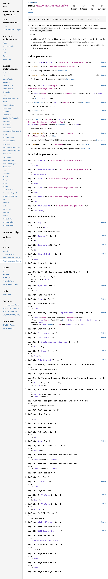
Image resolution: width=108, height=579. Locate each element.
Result (31, 122)
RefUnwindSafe (46, 169)
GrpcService (67, 312)
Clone (41, 62)
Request (55, 85)
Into (70, 320)
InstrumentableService (54, 342)
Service (45, 85)
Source (30, 12)
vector (30, 3)
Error (36, 111)
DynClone (42, 285)
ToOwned (42, 481)
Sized (46, 227)
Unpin (41, 196)
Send (100, 94)
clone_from (37, 75)
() (43, 136)
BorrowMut (43, 245)
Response (68, 94)
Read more (62, 70)
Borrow (41, 236)
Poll (30, 136)
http (35, 3)
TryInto (45, 504)
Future (36, 98)
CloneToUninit (46, 254)
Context (70, 133)
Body (41, 322)
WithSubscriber (46, 531)
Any (39, 222)
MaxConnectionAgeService (73, 62)
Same (40, 441)
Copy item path (30, 9)
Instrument (44, 333)
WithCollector (46, 522)
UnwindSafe (44, 205)
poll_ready (37, 133)
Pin (45, 119)
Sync (40, 187)
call (34, 144)
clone (34, 66)
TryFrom (45, 495)
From (40, 299)
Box (50, 119)
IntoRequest (44, 360)
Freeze (41, 160)
